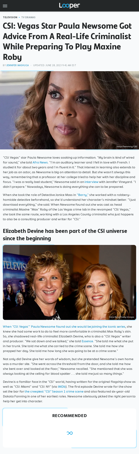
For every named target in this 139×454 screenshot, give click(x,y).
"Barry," (83, 195)
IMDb (62, 386)
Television (10, 17)
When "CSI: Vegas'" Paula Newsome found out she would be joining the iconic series (64, 326)
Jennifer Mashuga (17, 65)
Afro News (40, 162)
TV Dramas (28, 17)
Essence (87, 341)
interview (91, 182)
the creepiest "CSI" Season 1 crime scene (54, 391)
